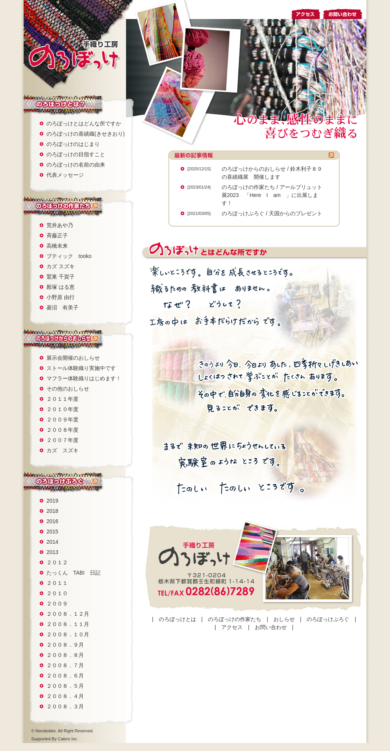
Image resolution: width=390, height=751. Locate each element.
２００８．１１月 (67, 624)
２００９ (57, 603)
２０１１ (57, 583)
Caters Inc (67, 739)
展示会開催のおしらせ (73, 358)
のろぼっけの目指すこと (75, 154)
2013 (52, 552)
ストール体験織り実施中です (81, 368)
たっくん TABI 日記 (73, 573)
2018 (52, 511)
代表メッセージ (65, 175)
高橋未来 (57, 246)
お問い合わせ (344, 12)
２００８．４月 (65, 696)
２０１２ (57, 562)
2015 (52, 531)
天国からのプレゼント (295, 213)
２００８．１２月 (67, 614)
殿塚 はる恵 (60, 287)
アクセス (306, 12)
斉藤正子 (57, 235)
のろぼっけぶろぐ (58, 481)
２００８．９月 (65, 645)
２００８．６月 (65, 676)
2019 (52, 501)
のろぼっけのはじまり (73, 144)
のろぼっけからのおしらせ (254, 169)
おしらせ (58, 338)
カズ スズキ (60, 266)
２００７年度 (62, 440)
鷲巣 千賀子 (60, 277)
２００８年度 (62, 430)
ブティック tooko (68, 256)
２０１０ (57, 593)
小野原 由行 (60, 297)
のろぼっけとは (58, 104)
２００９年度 (62, 419)
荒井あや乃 (59, 225)
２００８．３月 (65, 706)
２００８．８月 (65, 655)
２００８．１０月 (67, 634)
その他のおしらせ (67, 389)
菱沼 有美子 (62, 307)
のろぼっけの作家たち (58, 205)
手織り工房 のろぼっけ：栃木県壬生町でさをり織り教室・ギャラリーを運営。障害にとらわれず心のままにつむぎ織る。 (73, 55)
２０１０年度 (62, 409)
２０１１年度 (62, 399)
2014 (52, 542)
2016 (52, 521)
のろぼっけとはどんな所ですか (83, 123)
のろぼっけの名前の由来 (75, 165)
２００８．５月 (65, 686)
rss (95, 206)
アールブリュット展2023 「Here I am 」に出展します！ (272, 195)
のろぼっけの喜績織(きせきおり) (85, 134)
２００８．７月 (65, 665)
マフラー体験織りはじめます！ (83, 378)
